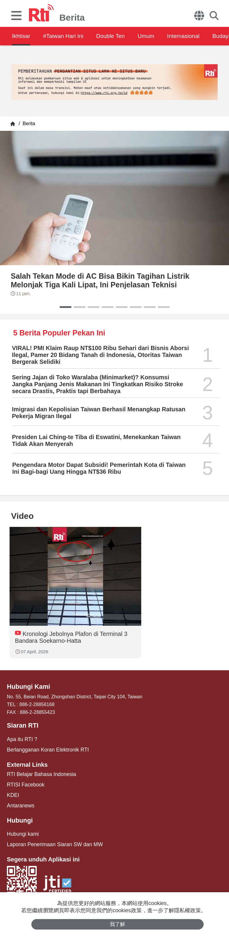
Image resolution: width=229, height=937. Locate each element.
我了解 (117, 924)
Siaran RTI (21, 725)
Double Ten (119, 36)
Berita (28, 123)
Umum (157, 36)
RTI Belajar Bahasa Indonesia (38, 772)
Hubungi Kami (27, 686)
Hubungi (19, 816)
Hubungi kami (21, 829)
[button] (65, 307)
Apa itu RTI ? (21, 738)
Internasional (198, 36)
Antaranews (19, 801)
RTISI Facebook (24, 781)
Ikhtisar (21, 36)
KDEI (12, 792)
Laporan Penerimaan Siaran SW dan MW (51, 839)
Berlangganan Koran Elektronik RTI (44, 748)
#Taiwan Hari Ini (67, 36)
